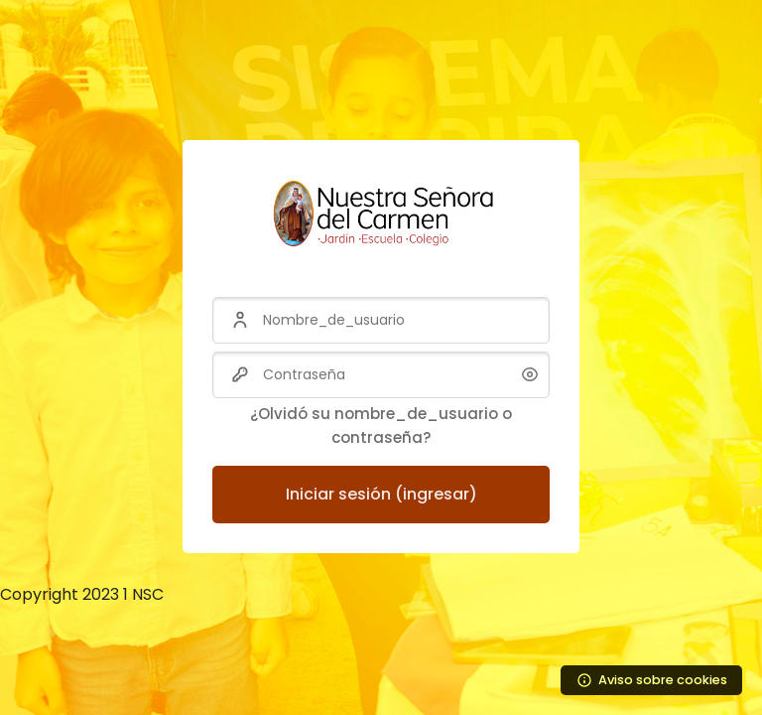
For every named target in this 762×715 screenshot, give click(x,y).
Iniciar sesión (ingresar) (381, 494)
